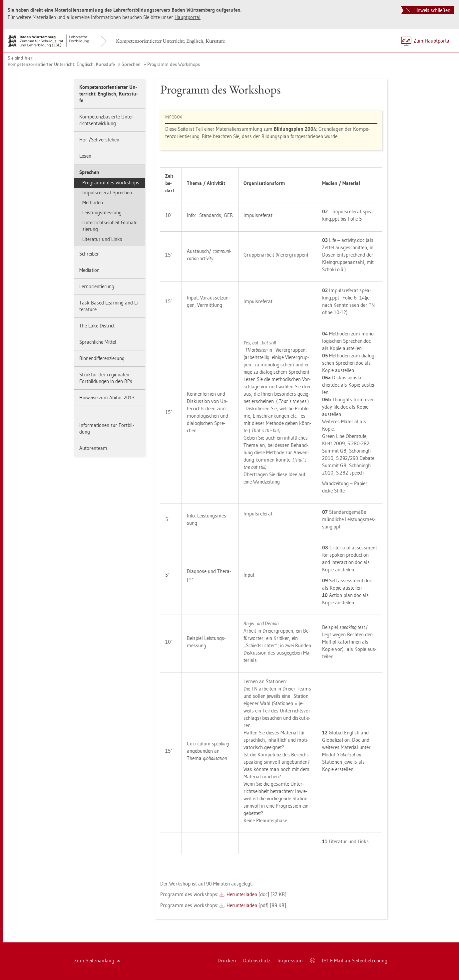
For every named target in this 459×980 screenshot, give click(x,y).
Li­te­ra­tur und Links (102, 239)
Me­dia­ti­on (89, 270)
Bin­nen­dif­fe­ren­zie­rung (102, 358)
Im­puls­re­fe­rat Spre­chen (107, 192)
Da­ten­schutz (256, 960)
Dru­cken (227, 960)
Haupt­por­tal (188, 17)
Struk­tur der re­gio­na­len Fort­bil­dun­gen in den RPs (105, 377)
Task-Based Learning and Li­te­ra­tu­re (109, 305)
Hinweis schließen (428, 10)
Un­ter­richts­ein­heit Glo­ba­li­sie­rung (109, 225)
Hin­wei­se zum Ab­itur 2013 (107, 397)
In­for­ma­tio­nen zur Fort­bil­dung (106, 428)
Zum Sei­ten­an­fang (97, 960)
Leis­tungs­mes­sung (102, 212)
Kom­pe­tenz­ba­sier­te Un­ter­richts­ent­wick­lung (107, 119)
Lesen (85, 156)
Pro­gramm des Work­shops (173, 64)
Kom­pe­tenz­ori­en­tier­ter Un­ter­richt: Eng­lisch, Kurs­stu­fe (170, 41)
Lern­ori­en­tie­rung (96, 286)
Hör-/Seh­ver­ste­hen (99, 139)
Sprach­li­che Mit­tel (97, 342)
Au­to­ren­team (93, 448)
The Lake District (97, 325)
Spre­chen (131, 64)
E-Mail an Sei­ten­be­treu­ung (354, 960)
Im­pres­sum (290, 960)
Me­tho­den (92, 202)
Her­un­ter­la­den (242, 894)
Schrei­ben (89, 254)
